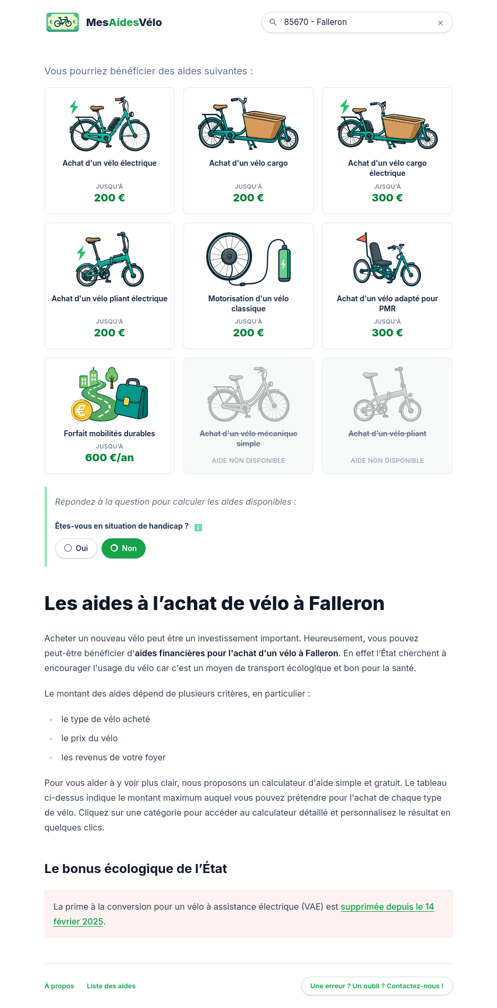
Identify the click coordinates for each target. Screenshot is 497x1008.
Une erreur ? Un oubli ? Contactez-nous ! (377, 986)
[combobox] (365, 22)
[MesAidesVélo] (103, 22)
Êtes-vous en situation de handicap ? (122, 525)
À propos (59, 986)
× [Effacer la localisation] (440, 22)
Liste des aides (111, 986)
